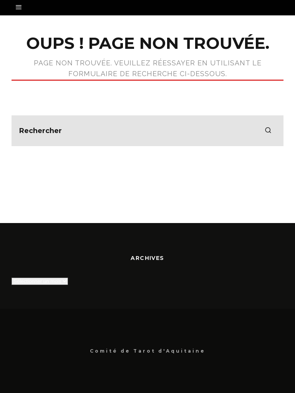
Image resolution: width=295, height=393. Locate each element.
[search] (268, 130)
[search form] (147, 130)
